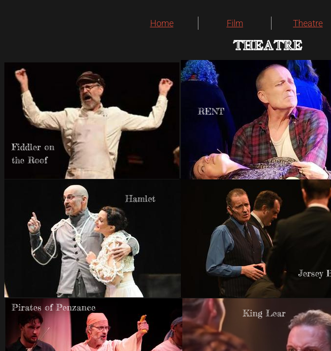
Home (162, 23)
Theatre (308, 23)
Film (235, 23)
